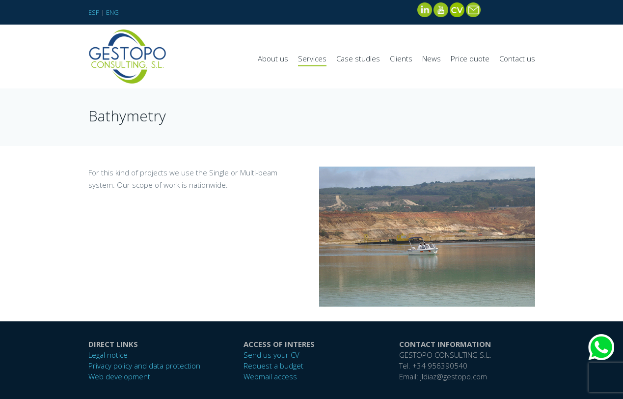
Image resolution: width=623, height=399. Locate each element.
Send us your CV (271, 355)
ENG (112, 12)
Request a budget (273, 365)
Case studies (358, 58)
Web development (119, 376)
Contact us (517, 58)
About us (273, 58)
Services (312, 58)
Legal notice (108, 355)
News (431, 58)
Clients (401, 58)
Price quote (470, 58)
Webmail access (270, 376)
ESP (94, 12)
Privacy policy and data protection (144, 365)
